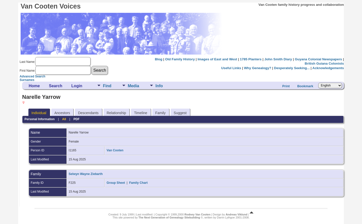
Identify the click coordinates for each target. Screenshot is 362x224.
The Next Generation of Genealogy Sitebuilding (169, 217)
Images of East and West (217, 59)
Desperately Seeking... (292, 68)
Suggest (180, 113)
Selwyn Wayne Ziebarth (86, 174)
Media (133, 86)
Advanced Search (32, 76)
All (64, 119)
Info (159, 86)
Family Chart (138, 183)
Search (55, 86)
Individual (38, 113)
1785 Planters (250, 59)
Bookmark (305, 86)
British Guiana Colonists (324, 63)
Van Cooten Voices (51, 6)
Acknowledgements (328, 68)
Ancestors (62, 113)
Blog (158, 59)
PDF (76, 119)
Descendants (88, 113)
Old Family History (180, 59)
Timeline (140, 113)
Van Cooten (115, 150)
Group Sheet (116, 183)
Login (76, 86)
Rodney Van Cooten (197, 214)
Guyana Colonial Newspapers (318, 59)
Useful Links (231, 68)
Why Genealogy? (257, 68)
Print (286, 86)
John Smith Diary (278, 59)
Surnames (27, 80)
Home (34, 86)
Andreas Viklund (236, 214)
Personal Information (39, 119)
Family (160, 113)
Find (107, 86)
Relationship (116, 113)
